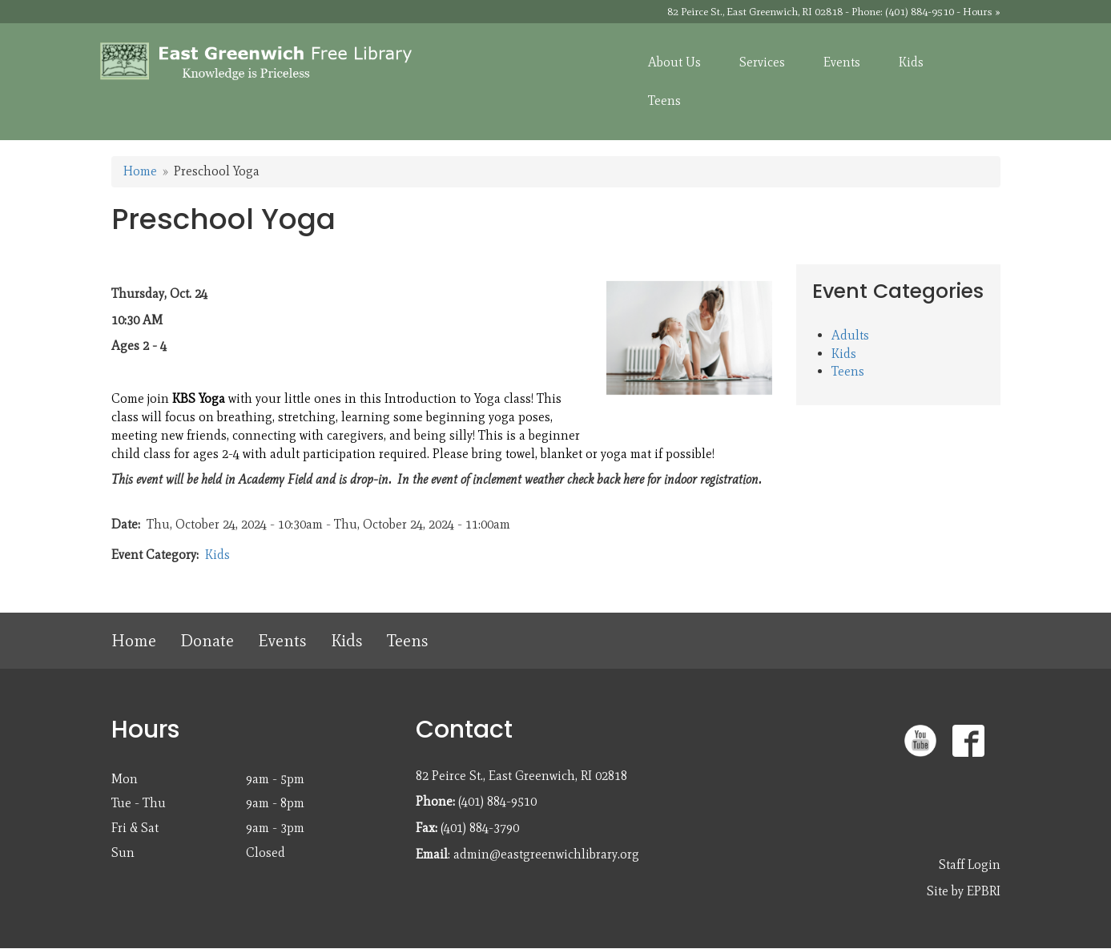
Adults (850, 335)
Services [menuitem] (762, 62)
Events (282, 640)
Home (140, 171)
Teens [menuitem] (664, 100)
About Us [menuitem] (674, 62)
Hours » (981, 11)
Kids (217, 554)
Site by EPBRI (963, 891)
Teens (847, 371)
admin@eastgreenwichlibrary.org (546, 854)
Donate (207, 640)
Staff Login (969, 864)
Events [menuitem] (841, 62)
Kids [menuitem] (911, 62)
